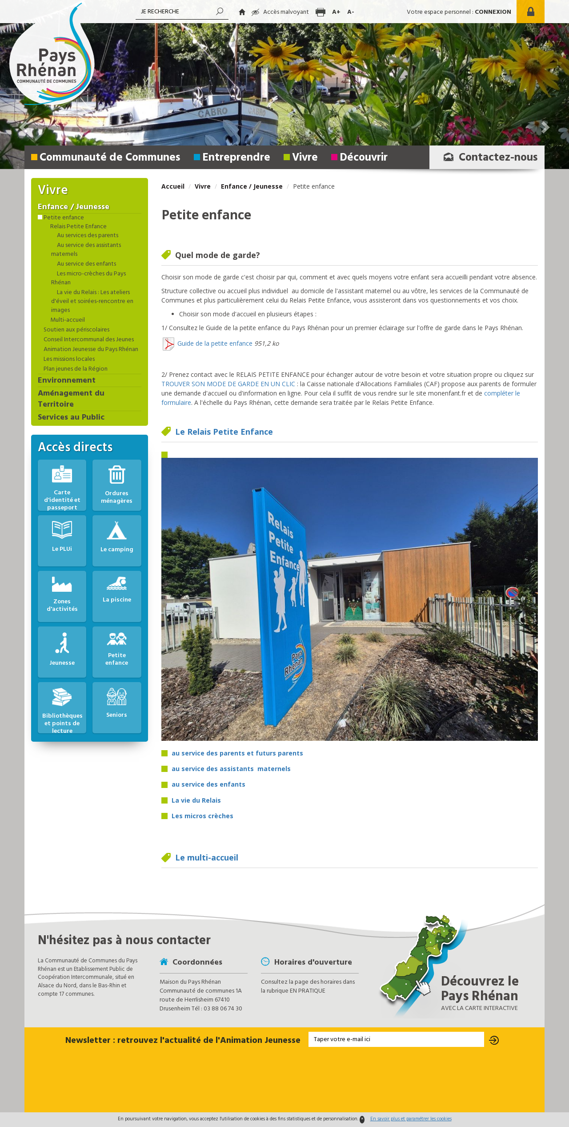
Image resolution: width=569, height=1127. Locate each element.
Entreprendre (236, 158)
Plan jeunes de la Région (75, 369)
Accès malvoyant (280, 12)
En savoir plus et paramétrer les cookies (411, 1119)
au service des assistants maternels (232, 768)
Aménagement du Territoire (71, 399)
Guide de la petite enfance (214, 343)
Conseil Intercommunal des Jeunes (88, 339)
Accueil (172, 186)
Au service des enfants (86, 264)
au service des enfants (208, 784)
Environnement (67, 381)
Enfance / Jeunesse (252, 186)
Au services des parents (87, 235)
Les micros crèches (202, 816)
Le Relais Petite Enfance (224, 431)
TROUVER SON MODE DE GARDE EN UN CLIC (228, 384)
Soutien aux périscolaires (75, 330)
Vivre (305, 158)
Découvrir (364, 158)
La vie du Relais (196, 800)
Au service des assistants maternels (86, 250)
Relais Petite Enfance (78, 226)
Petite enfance (63, 218)
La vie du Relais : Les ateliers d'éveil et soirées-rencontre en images (92, 301)
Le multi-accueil (206, 857)
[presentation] (284, 1080)
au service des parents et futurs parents (237, 753)
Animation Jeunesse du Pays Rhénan (90, 349)
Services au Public (71, 418)
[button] (544, 84)
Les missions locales (68, 359)
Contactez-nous (488, 158)
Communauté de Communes (110, 158)
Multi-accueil (67, 320)
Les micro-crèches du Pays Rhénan (88, 278)
